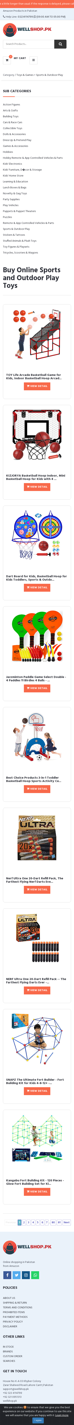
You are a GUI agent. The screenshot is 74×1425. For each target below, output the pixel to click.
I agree (38, 1420)
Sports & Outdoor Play (49, 75)
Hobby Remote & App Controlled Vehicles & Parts (33, 158)
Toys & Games (25, 75)
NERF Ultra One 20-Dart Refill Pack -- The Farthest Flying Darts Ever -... (36, 981)
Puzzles (7, 217)
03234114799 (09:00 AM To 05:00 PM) (42, 17)
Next (67, 1222)
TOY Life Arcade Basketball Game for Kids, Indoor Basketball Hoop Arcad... (34, 377)
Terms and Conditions (17, 1307)
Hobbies (8, 152)
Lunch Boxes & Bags (14, 187)
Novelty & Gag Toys (15, 193)
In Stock (8, 1347)
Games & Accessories (15, 146)
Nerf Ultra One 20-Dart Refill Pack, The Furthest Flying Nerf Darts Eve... (34, 880)
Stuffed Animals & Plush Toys (19, 241)
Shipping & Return (15, 1303)
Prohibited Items (14, 1312)
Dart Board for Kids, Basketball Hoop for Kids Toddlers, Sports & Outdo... (36, 578)
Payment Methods (15, 1317)
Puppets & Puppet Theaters (19, 211)
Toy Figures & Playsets (16, 247)
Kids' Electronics (12, 164)
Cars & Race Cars (12, 122)
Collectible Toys (12, 128)
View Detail (37, 386)
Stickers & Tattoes (14, 235)
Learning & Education (15, 181)
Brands (8, 1351)
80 (53, 1222)
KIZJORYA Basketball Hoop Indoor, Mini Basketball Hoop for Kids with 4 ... (35, 477)
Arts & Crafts (10, 110)
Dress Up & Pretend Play (17, 140)
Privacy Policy (13, 1322)
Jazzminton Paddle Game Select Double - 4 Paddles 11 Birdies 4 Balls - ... (36, 679)
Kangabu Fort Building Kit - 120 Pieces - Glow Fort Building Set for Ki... (35, 1182)
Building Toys (10, 116)
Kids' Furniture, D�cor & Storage (22, 170)
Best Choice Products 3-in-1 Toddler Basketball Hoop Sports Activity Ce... (33, 779)
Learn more (61, 1415)
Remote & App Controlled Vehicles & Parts (28, 223)
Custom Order (12, 1356)
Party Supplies (11, 199)
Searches (9, 1361)
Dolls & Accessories (14, 134)
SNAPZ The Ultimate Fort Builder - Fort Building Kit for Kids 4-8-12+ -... (35, 1081)
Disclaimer (10, 1326)
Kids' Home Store (13, 176)
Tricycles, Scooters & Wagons (20, 253)
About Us (9, 1298)
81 (59, 1222)
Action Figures (11, 104)
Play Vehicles (10, 205)
